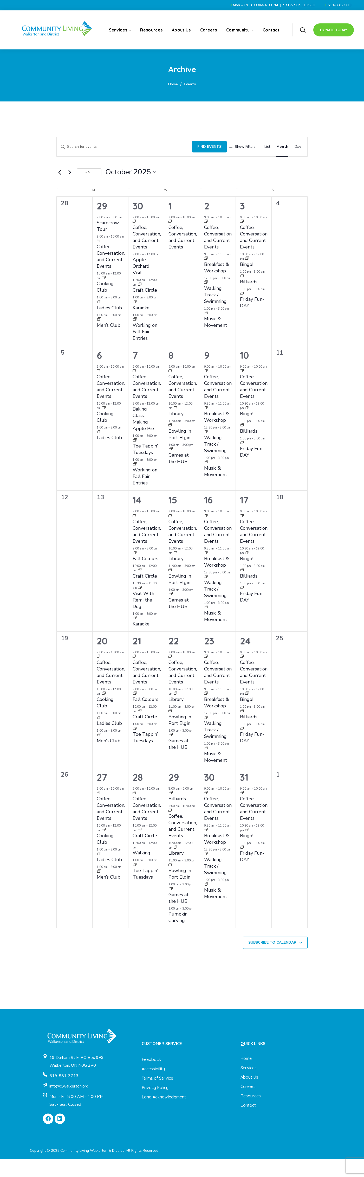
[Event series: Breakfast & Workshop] (206, 277)
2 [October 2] (206, 223)
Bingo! (246, 282)
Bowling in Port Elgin (179, 452)
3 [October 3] (242, 223)
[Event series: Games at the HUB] (171, 467)
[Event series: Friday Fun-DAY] (242, 312)
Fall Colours (145, 576)
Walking (141, 871)
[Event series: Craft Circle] (139, 302)
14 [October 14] (137, 518)
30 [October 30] (209, 795)
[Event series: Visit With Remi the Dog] (140, 606)
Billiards (248, 299)
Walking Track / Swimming (215, 312)
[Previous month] (59, 190)
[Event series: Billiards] (242, 294)
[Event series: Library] (175, 426)
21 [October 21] (137, 658)
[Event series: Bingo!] (247, 277)
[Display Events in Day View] (298, 145)
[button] (302, 29)
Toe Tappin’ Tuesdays (145, 467)
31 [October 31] (244, 795)
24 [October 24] (245, 658)
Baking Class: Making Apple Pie (143, 437)
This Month (89, 190)
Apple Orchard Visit (141, 284)
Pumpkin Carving (177, 935)
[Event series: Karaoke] (135, 320)
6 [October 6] (99, 373)
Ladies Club (109, 325)
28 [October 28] (138, 795)
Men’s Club (108, 343)
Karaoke (141, 325)
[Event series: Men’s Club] (99, 338)
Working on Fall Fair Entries (145, 349)
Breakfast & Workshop (216, 285)
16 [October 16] (208, 518)
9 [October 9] (207, 373)
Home (173, 84)
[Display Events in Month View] (282, 145)
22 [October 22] (173, 658)
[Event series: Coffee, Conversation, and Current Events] (98, 259)
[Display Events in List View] (267, 145)
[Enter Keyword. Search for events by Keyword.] (121, 145)
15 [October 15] (172, 518)
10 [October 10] (244, 373)
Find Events (204, 145)
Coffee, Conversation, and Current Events (111, 274)
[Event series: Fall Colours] (135, 571)
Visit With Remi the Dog (143, 617)
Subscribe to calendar (272, 960)
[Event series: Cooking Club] (104, 296)
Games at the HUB (178, 476)
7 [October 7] (135, 373)
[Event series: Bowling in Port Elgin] (170, 443)
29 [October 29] (173, 795)
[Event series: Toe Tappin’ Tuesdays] (135, 458)
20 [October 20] (102, 658)
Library (176, 431)
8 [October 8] (170, 373)
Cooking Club (105, 304)
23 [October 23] (209, 658)
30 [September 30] (138, 223)
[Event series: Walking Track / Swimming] (206, 301)
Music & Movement (215, 340)
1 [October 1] (170, 223)
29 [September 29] (102, 223)
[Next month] (70, 190)
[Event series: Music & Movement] (206, 331)
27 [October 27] (102, 795)
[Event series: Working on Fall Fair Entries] (135, 338)
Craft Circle (145, 308)
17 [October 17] (244, 518)
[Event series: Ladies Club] (99, 320)
